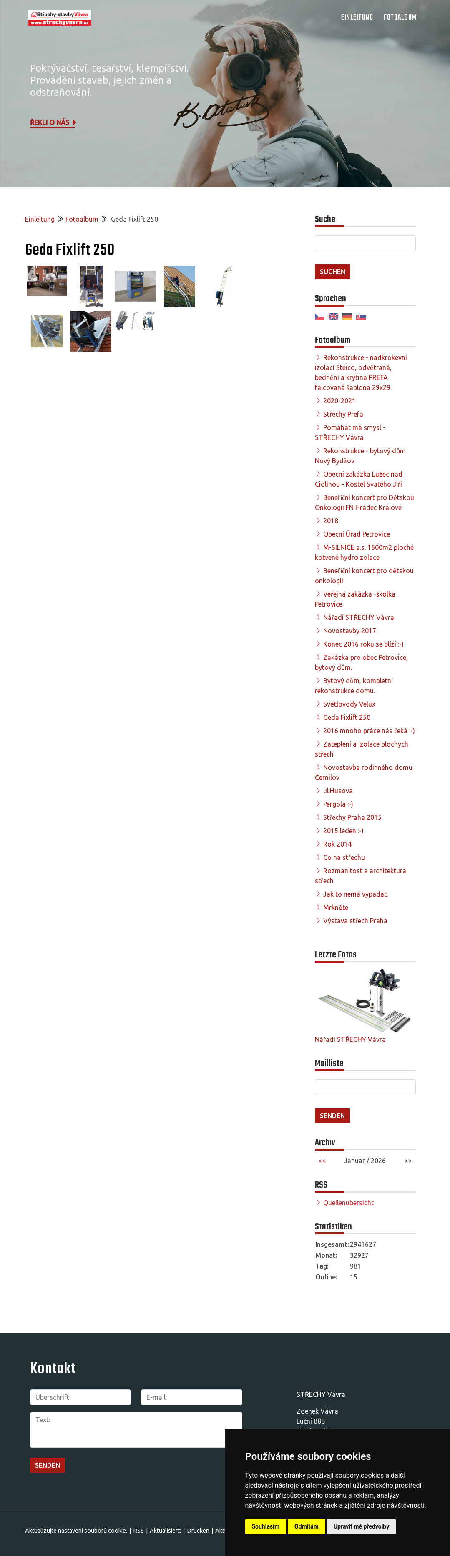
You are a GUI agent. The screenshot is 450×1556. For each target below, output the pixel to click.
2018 (330, 520)
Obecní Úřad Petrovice (356, 534)
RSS (138, 1530)
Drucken (198, 1530)
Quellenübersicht (348, 1202)
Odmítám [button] (306, 1526)
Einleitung (357, 17)
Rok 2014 (337, 844)
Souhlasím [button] (266, 1526)
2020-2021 (339, 401)
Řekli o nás (54, 122)
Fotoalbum (400, 17)
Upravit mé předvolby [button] (361, 1526)
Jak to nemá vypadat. (355, 894)
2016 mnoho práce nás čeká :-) (369, 730)
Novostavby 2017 (349, 630)
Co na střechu (344, 857)
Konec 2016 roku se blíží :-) (363, 644)
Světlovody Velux (349, 704)
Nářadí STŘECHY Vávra (358, 617)
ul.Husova (338, 790)
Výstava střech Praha (355, 920)
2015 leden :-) (343, 830)
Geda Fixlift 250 (346, 717)
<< (322, 1160)
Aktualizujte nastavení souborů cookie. (76, 1530)
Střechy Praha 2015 (352, 817)
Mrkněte (335, 907)
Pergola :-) (338, 804)
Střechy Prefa (343, 414)
